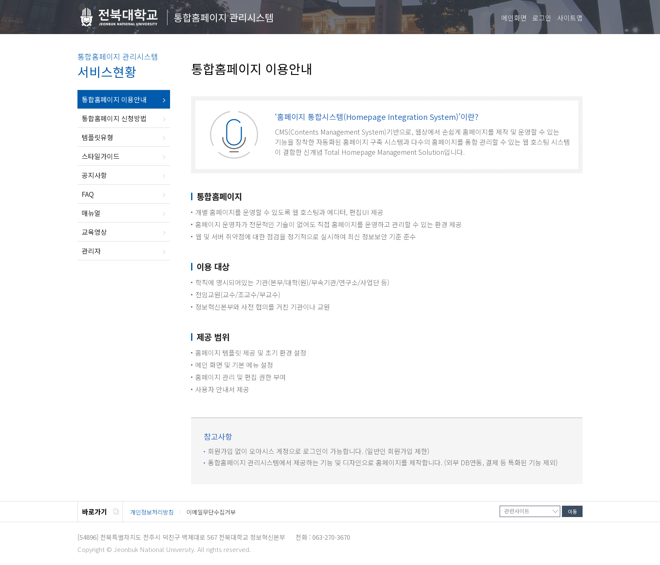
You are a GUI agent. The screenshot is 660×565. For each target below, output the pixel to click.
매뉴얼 (91, 213)
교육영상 (94, 232)
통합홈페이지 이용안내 (114, 99)
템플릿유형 (97, 137)
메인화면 (514, 18)
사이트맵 (570, 18)
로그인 (541, 18)
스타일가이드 (101, 156)
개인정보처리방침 (152, 512)
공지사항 (94, 175)
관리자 (91, 251)
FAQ (88, 194)
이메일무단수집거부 (211, 512)
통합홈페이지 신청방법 (114, 118)
